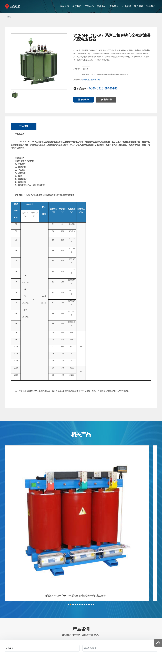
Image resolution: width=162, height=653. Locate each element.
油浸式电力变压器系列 (91, 80)
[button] (68, 604)
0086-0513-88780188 (103, 88)
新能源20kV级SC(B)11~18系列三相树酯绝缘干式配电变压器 (81, 595)
